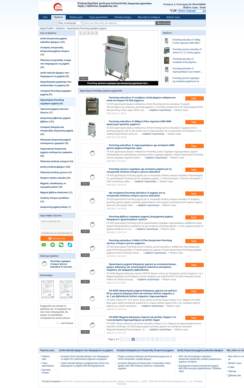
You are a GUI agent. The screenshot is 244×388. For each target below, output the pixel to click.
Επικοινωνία (56, 238)
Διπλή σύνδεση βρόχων (52, 167)
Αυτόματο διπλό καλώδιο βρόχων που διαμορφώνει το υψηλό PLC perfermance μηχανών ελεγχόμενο (85, 357)
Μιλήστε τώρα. (190, 7)
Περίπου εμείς (76, 17)
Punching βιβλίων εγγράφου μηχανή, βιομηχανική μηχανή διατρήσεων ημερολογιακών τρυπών (140, 218)
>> (167, 339)
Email (203, 7)
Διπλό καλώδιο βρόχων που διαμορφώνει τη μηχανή (86, 350)
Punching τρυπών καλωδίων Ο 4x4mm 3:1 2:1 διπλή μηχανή (187, 51)
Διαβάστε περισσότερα (160, 110)
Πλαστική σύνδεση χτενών (53, 172)
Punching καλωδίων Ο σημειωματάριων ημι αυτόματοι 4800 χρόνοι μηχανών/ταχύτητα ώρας (187, 70)
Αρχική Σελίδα (46, 28)
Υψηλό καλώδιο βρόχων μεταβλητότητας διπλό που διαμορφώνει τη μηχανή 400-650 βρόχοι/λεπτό (85, 364)
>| (173, 339)
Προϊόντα (58, 17)
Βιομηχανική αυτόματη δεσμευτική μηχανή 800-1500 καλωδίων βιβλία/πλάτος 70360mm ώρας (200, 368)
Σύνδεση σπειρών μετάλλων (54, 198)
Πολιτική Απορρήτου (51, 381)
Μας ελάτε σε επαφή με (149, 17)
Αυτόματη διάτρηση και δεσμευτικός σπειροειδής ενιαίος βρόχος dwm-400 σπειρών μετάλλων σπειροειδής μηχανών (144, 366)
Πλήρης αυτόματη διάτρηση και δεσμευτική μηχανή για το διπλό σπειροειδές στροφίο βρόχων (145, 357)
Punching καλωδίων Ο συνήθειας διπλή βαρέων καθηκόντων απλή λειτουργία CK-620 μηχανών (186, 61)
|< (122, 339)
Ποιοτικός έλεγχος (122, 17)
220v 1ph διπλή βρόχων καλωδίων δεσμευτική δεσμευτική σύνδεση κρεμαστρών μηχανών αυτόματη (200, 359)
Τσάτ (196, 98)
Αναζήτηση (165, 23)
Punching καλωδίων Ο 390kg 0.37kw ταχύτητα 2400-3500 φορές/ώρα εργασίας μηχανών (187, 42)
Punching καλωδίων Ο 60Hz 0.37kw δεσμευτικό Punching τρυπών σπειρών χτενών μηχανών (139, 242)
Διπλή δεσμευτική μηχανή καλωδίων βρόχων (200, 350)
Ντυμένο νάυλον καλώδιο (53, 178)
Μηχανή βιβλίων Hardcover (54, 192)
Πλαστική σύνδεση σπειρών (54, 161)
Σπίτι (45, 17)
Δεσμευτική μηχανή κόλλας (54, 207)
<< (128, 339)
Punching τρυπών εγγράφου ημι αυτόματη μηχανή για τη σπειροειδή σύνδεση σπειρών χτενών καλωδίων (118, 83)
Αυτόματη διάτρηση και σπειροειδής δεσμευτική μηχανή (145, 350)
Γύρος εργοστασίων (98, 17)
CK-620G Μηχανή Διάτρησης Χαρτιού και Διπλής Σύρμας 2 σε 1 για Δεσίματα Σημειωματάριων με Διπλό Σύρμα (141, 318)
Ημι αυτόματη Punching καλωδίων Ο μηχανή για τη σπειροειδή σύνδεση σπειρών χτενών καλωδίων (136, 194)
